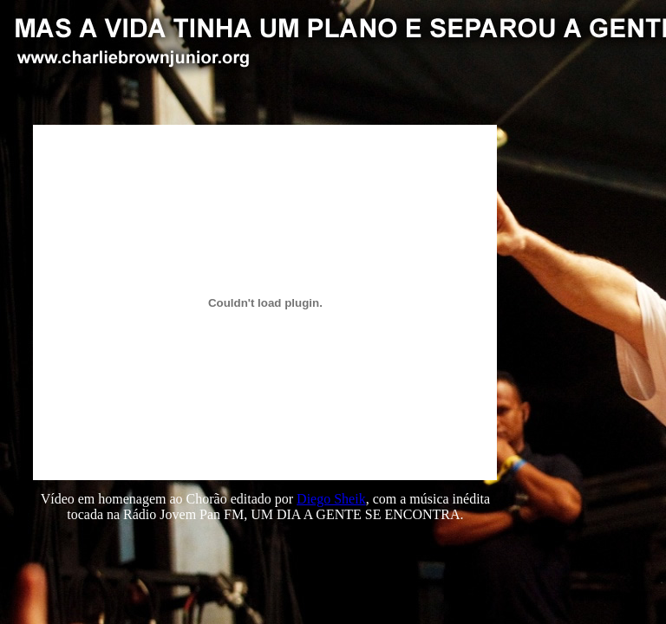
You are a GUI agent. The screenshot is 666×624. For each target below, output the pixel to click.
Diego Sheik (331, 498)
